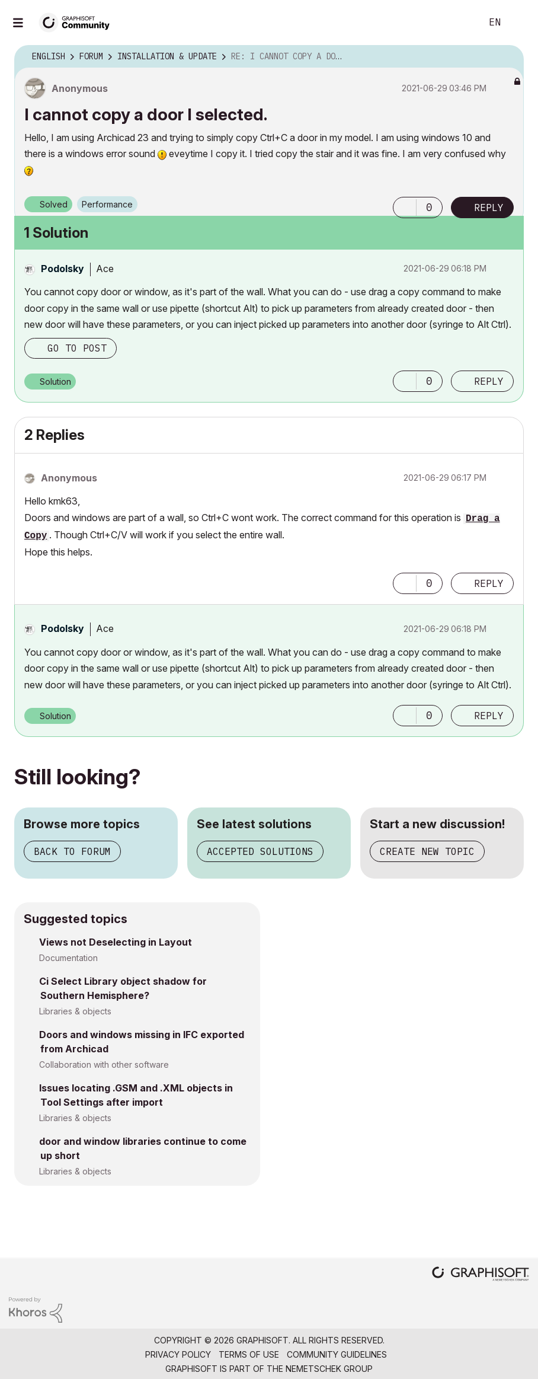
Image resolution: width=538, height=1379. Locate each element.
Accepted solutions (260, 851)
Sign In (519, 22)
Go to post (77, 348)
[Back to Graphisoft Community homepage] (78, 22)
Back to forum (72, 851)
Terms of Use (249, 1354)
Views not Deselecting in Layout (115, 942)
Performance (107, 204)
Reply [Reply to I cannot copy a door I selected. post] (489, 207)
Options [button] (507, 57)
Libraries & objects (75, 1011)
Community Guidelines (337, 1354)
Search (459, 22)
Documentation (68, 958)
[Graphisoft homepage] (480, 1275)
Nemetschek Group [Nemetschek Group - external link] (329, 1369)
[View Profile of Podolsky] (62, 268)
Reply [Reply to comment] (489, 381)
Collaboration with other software (104, 1064)
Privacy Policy (178, 1354)
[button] (404, 207)
